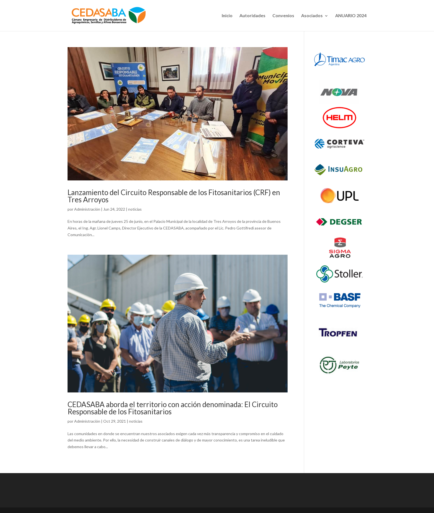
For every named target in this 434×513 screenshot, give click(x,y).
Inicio (227, 15)
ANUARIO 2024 (350, 15)
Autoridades (252, 15)
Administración (87, 209)
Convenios (283, 15)
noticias (135, 209)
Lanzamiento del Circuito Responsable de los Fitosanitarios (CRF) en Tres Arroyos (174, 196)
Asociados (312, 15)
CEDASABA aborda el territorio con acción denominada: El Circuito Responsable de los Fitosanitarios (173, 408)
